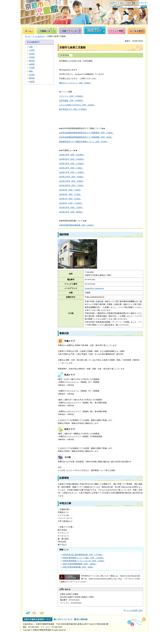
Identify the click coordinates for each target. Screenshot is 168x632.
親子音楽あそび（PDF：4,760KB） (73, 109)
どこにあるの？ (38, 36)
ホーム (27, 36)
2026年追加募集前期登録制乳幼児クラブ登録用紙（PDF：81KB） (86, 137)
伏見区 (32, 82)
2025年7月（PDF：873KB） (70, 199)
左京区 (32, 54)
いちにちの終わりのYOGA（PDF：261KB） (77, 105)
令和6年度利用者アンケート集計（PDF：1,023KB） (83, 558)
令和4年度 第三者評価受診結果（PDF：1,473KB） (82, 555)
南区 (31, 71)
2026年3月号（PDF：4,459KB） (72, 164)
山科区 (32, 64)
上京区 (32, 50)
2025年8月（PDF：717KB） (70, 194)
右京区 (32, 75)
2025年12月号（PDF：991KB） (71, 177)
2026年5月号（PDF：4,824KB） (72, 155)
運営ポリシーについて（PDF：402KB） (75, 83)
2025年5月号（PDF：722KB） (71, 208)
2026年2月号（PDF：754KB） (71, 168)
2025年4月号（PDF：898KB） (71, 212)
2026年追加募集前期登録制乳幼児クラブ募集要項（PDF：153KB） (86, 133)
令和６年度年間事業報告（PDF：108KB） (79, 564)
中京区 (32, 57)
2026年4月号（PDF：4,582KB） (72, 159)
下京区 (32, 68)
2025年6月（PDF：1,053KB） (71, 203)
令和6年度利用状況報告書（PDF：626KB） (76, 225)
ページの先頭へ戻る (134, 610)
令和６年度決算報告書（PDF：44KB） (78, 567)
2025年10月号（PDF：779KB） (71, 186)
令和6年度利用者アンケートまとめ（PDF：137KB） (83, 561)
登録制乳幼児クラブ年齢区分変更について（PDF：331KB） (83, 142)
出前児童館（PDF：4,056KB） (71, 101)
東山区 (32, 61)
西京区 (32, 78)
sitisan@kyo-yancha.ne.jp (94, 288)
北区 (31, 47)
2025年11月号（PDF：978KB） (71, 181)
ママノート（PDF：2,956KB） (71, 96)
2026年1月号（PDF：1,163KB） (72, 172)
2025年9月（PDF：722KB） (70, 190)
